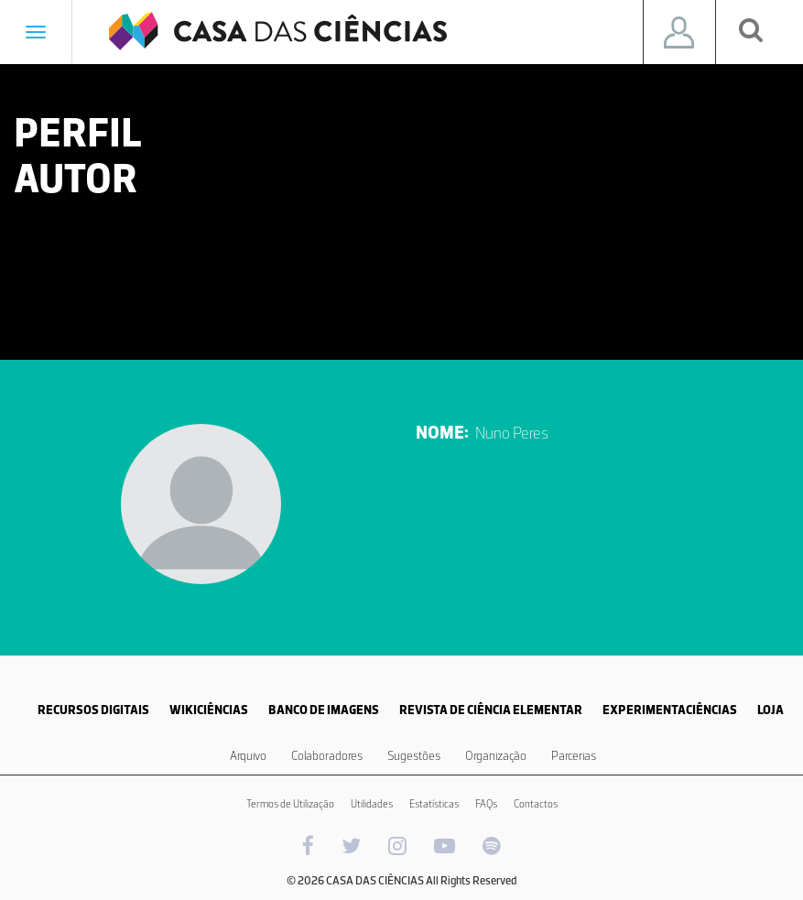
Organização (495, 756)
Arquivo (248, 756)
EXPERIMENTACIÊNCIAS (669, 710)
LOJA (770, 710)
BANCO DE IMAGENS (323, 710)
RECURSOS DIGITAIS (93, 710)
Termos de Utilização (290, 803)
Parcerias (573, 756)
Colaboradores (327, 756)
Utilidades (372, 803)
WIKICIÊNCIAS (208, 710)
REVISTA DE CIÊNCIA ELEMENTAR (490, 710)
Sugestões (413, 756)
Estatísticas (434, 803)
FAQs (486, 803)
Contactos (536, 803)
